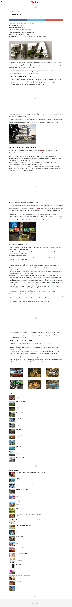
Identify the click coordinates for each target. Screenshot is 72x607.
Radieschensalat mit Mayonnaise (23, 525)
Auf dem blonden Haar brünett (23, 575)
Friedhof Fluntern (20, 407)
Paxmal (18, 424)
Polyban (18, 396)
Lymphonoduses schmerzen (22, 553)
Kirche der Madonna (20, 457)
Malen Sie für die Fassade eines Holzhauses (26, 484)
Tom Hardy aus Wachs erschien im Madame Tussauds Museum (30, 472)
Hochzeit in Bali (19, 542)
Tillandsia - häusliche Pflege (22, 570)
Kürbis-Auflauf (19, 547)
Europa (10, 11)
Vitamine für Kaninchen (21, 587)
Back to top (36, 601)
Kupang (18, 478)
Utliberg (18, 440)
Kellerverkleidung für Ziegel (22, 489)
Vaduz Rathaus (19, 536)
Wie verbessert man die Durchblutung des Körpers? (28, 559)
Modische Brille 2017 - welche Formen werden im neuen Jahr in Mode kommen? (34, 531)
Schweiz (13, 11)
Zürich (17, 11)
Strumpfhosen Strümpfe (21, 564)
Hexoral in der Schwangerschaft (23, 495)
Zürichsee (18, 446)
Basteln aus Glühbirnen (21, 503)
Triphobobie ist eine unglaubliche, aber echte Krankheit (28, 519)
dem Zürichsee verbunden (52, 121)
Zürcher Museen (29, 70)
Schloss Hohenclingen (21, 401)
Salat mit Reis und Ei (20, 508)
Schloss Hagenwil (20, 435)
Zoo (17, 452)
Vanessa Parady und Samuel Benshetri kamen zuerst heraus (29, 514)
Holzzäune (18, 581)
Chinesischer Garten (21, 412)
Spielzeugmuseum (20, 429)
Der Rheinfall (19, 418)
